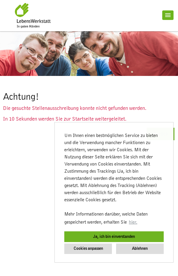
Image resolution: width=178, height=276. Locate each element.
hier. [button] (133, 222)
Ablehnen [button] (140, 248)
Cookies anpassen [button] (88, 248)
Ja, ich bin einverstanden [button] (114, 236)
